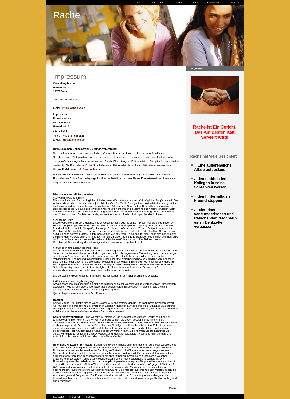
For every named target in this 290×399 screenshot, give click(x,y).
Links (195, 2)
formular (234, 2)
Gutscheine (213, 2)
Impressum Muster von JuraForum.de (85, 293)
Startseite (58, 396)
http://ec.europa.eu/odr (157, 165)
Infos (138, 2)
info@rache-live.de (73, 107)
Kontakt (174, 388)
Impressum (75, 396)
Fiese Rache (158, 2)
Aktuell (178, 2)
